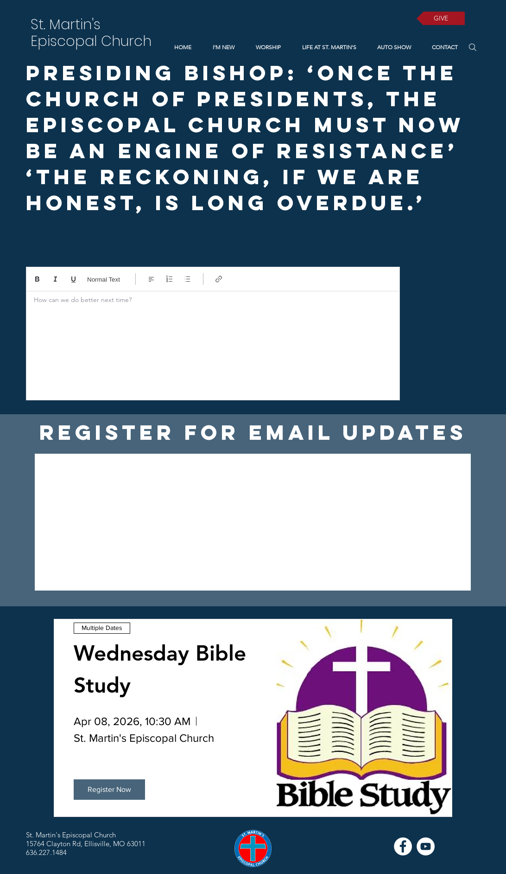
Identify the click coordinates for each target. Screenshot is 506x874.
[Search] (472, 47)
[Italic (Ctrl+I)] (55, 279)
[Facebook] (403, 846)
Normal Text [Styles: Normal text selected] (103, 279)
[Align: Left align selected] (151, 279)
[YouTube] (426, 846)
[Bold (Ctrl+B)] (37, 279)
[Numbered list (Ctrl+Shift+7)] (169, 279)
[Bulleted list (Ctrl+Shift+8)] (187, 279)
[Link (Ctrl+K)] (219, 279)
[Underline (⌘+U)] (73, 279)
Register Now (109, 789)
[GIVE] (441, 18)
